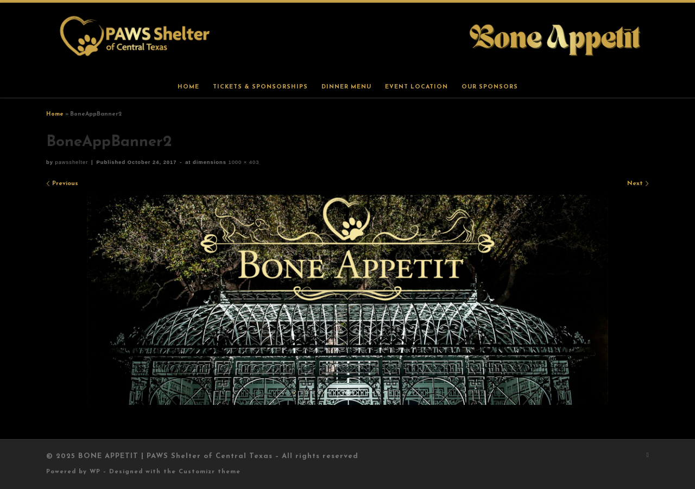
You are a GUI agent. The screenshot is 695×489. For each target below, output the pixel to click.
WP (95, 472)
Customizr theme (210, 472)
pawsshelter (71, 162)
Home (55, 114)
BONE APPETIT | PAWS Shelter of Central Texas (175, 456)
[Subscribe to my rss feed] (648, 455)
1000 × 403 (243, 162)
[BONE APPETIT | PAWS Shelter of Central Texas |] (347, 39)
